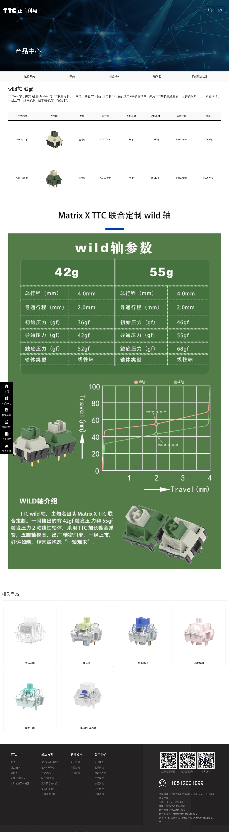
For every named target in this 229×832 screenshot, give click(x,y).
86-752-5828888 (174, 802)
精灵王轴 (30, 728)
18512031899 (187, 783)
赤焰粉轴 (199, 663)
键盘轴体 (114, 76)
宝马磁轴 (30, 663)
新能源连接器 (200, 76)
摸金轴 (86, 663)
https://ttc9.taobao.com (185, 814)
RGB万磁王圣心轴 (86, 728)
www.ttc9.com (178, 810)
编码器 (157, 76)
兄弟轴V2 (143, 663)
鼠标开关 (29, 76)
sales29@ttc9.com (175, 806)
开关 (72, 76)
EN (220, 9)
